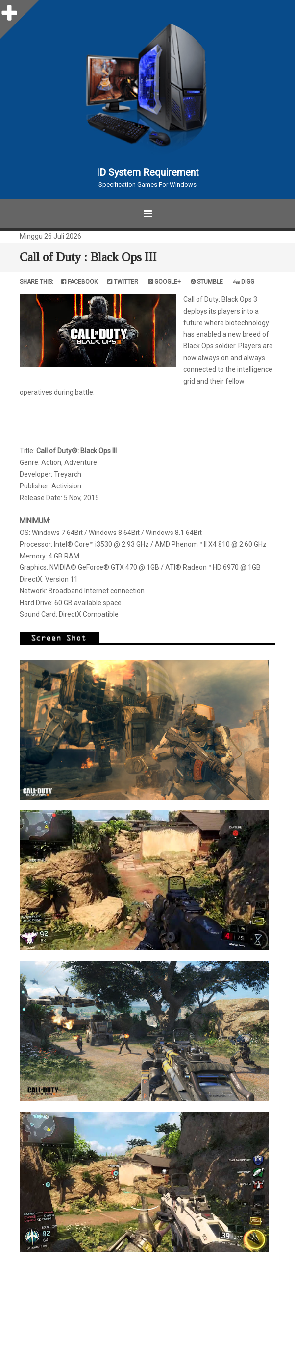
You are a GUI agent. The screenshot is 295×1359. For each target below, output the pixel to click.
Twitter (122, 281)
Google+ (164, 281)
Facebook (79, 281)
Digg (243, 281)
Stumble (207, 281)
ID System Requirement (148, 172)
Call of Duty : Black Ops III (88, 257)
